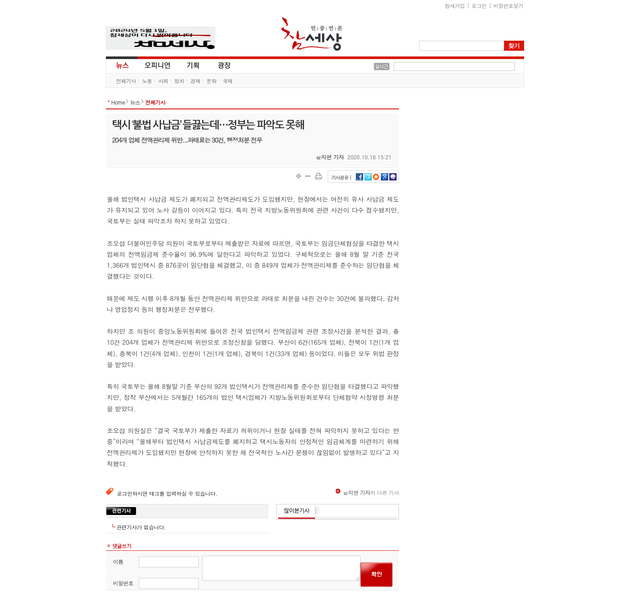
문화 (211, 80)
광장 (218, 64)
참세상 (312, 34)
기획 (193, 64)
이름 (118, 561)
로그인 (479, 5)
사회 (163, 80)
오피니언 (157, 64)
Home (118, 102)
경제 (195, 80)
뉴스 (121, 64)
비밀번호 (123, 583)
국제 (228, 80)
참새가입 (455, 5)
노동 (147, 80)
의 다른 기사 (367, 492)
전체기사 (126, 80)
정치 (179, 80)
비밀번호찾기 (508, 5)
